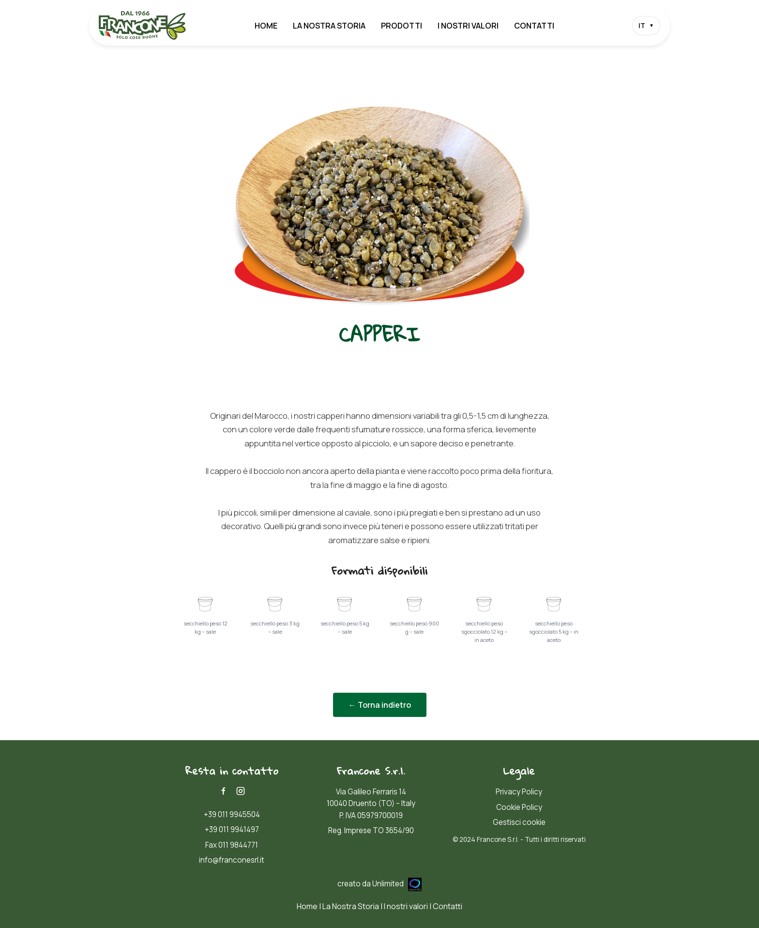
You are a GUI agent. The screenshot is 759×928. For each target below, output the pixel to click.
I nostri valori (468, 25)
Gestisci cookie (519, 822)
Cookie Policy (519, 807)
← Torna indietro (380, 705)
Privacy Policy (519, 792)
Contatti (534, 25)
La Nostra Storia (329, 25)
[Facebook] (223, 791)
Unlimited (397, 884)
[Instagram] (240, 791)
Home (266, 25)
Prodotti (401, 25)
